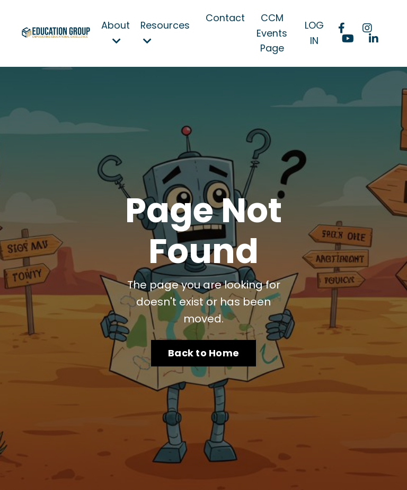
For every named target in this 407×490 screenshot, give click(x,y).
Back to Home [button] (203, 353)
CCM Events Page (272, 33)
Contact (225, 17)
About (115, 32)
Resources (165, 32)
